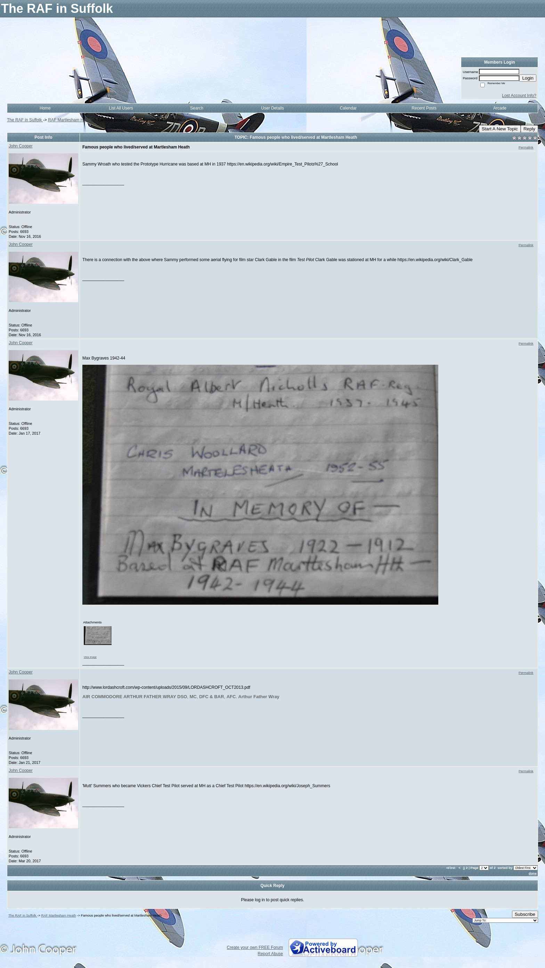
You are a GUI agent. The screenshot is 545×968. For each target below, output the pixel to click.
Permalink (526, 147)
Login (528, 78)
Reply (529, 128)
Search (196, 108)
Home (45, 108)
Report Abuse (270, 953)
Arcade (499, 108)
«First (451, 868)
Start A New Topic (500, 128)
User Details (272, 108)
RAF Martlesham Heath (69, 120)
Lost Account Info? (519, 95)
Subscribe (525, 914)
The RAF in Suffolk (25, 120)
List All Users (121, 108)
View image (90, 657)
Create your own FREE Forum (255, 947)
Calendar (348, 108)
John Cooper (21, 146)
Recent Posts (424, 108)
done (533, 873)
